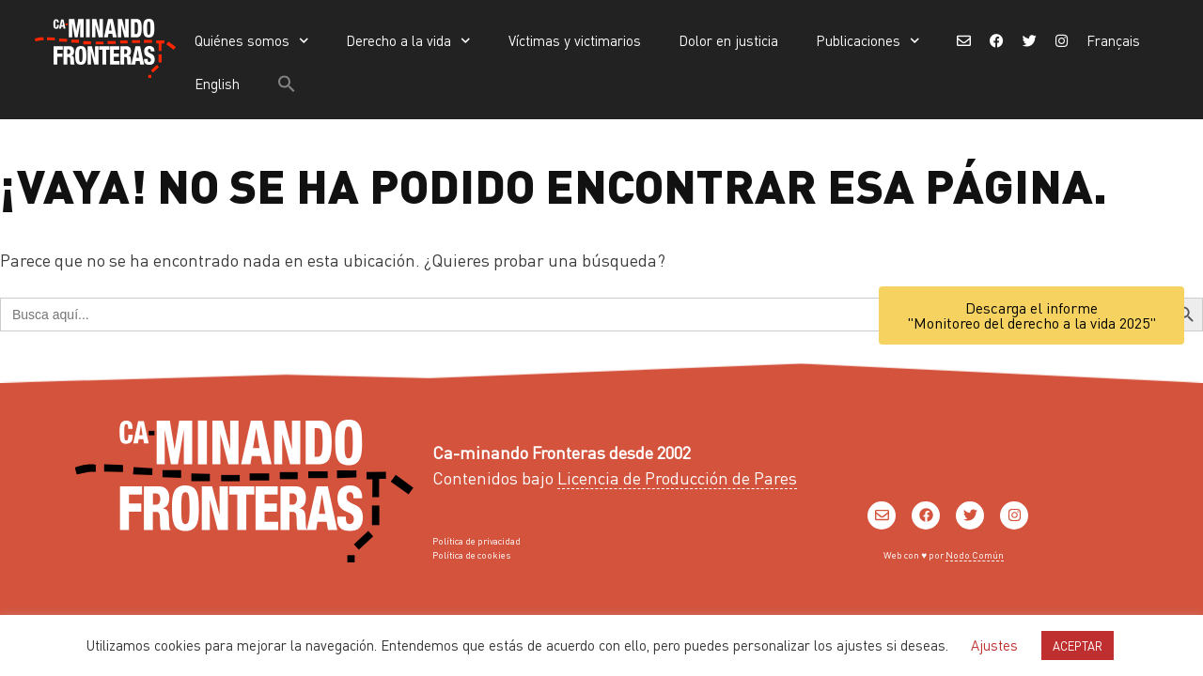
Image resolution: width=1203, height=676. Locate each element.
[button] (286, 83)
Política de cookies (471, 555)
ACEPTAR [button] (1077, 645)
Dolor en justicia (728, 40)
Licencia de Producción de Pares (677, 477)
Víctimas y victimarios (574, 40)
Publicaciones (868, 40)
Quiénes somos (252, 40)
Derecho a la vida (408, 40)
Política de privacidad (476, 540)
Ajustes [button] (994, 645)
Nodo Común (974, 555)
